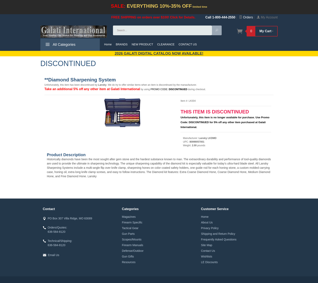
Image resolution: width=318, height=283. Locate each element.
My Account (267, 17)
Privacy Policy (210, 228)
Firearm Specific (132, 222)
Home (108, 44)
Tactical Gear (130, 228)
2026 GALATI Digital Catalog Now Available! (159, 53)
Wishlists (206, 256)
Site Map (206, 245)
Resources (128, 262)
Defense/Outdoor (133, 250)
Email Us (53, 255)
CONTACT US (188, 44)
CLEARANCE (166, 44)
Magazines (129, 216)
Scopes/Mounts (132, 239)
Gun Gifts (128, 256)
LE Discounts (209, 262)
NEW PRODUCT (142, 44)
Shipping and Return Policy (218, 233)
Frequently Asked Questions (218, 239)
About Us (207, 222)
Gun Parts (128, 233)
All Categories (59, 45)
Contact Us (208, 250)
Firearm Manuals (132, 245)
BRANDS (122, 44)
